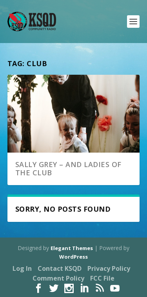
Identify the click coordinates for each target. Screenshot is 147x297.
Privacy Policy (108, 268)
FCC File (102, 278)
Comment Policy (58, 278)
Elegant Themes (72, 248)
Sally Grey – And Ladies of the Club (68, 169)
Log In (22, 268)
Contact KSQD (60, 268)
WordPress (73, 256)
